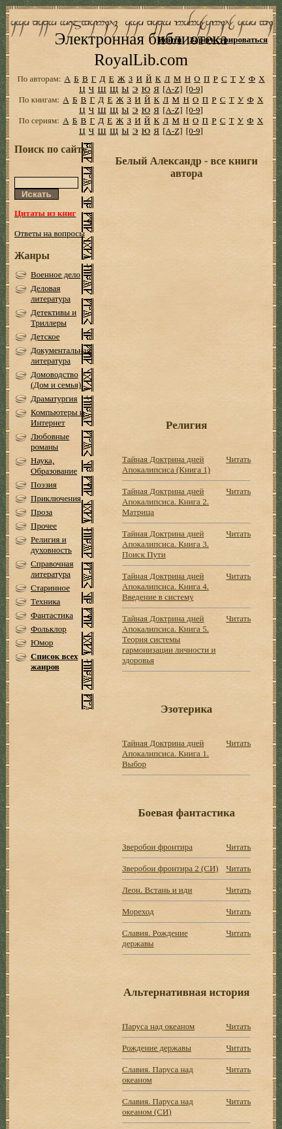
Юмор (42, 642)
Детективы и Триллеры (53, 317)
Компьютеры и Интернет (57, 417)
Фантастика (52, 615)
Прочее (44, 526)
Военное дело (55, 274)
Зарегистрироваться (229, 39)
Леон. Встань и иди (157, 890)
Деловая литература (50, 293)
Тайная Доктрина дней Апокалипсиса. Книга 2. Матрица (165, 501)
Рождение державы (156, 1048)
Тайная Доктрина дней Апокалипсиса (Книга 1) (166, 464)
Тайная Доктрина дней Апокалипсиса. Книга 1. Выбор (165, 753)
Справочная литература (52, 569)
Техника (45, 601)
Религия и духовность (51, 544)
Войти (170, 39)
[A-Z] (172, 89)
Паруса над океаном (158, 1026)
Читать (238, 459)
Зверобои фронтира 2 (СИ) (170, 868)
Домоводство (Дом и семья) (56, 379)
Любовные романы (50, 441)
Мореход (138, 911)
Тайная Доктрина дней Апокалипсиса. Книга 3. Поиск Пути (165, 544)
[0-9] (194, 89)
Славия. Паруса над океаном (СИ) (157, 1106)
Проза (41, 512)
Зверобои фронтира (157, 847)
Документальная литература (61, 355)
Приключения (56, 498)
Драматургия (54, 398)
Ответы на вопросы (49, 233)
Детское (45, 336)
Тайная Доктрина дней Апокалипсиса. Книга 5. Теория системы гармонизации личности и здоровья (168, 639)
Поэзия (44, 484)
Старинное (50, 588)
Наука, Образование (54, 466)
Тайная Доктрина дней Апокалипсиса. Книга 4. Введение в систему (165, 586)
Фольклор (49, 629)
